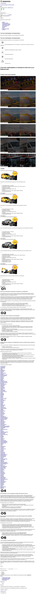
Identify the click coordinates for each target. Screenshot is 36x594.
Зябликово (2, 393)
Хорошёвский (2, 459)
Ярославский (2, 469)
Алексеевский (2, 367)
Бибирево (1, 373)
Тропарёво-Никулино (3, 454)
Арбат (1, 368)
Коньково (1, 396)
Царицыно (2, 460)
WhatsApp (3, 573)
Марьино (1, 411)
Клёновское (2, 475)
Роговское (2, 483)
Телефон (2, 572)
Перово (1, 430)
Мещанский (2, 414)
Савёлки (1, 437)
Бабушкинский (2, 370)
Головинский (2, 385)
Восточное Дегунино (3, 381)
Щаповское (2, 487)
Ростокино (2, 436)
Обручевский (2, 425)
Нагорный (2, 420)
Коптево (1, 397)
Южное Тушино (3, 467)
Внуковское (2, 471)
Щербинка (2, 488)
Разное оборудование (5, 25)
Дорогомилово (2, 389)
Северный (2, 443)
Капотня (1, 395)
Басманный (2, 371)
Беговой (1, 372)
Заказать (3, 193)
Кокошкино (2, 476)
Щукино (1, 464)
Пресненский (2, 433)
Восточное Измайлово (3, 382)
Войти (1, 15)
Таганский (2, 450)
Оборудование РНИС (5, 28)
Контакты (3, 29)
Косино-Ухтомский (3, 398)
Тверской (1, 451)
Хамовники (2, 457)
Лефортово (2, 405)
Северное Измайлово (3, 441)
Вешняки (1, 378)
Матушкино (2, 412)
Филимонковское (3, 486)
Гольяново (2, 386)
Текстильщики (2, 452)
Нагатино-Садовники (3, 418)
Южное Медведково (3, 466)
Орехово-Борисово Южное (4, 426)
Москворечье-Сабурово (4, 417)
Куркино (1, 404)
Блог (3, 583)
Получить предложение (4, 106)
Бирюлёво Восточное (3, 374)
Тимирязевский (2, 453)
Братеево (1, 377)
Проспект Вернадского (4, 434)
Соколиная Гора (2, 446)
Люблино (1, 409)
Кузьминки (2, 402)
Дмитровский (2, 388)
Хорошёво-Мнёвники (3, 458)
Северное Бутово (3, 440)
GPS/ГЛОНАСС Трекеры (6, 24)
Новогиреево (2, 422)
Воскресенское (2, 473)
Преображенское (3, 432)
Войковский (2, 380)
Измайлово (2, 394)
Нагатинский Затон (3, 419)
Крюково (1, 401)
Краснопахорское (3, 477)
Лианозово (2, 406)
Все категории (4, 26)
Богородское (2, 376)
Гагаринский (2, 384)
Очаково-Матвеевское (3, 429)
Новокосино (2, 423)
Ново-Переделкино (3, 424)
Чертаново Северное (3, 462)
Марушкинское (2, 478)
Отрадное (1, 428)
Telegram (2, 574)
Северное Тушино (3, 442)
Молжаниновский (3, 416)
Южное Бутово (2, 465)
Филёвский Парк (3, 455)
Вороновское (2, 472)
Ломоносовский (2, 407)
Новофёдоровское (3, 481)
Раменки (1, 435)
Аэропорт (1, 369)
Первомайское (2, 482)
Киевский (1, 474)
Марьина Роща (2, 410)
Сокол (1, 445)
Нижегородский (2, 421)
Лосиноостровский (3, 408)
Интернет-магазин (5, 22)
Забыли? (10, 14)
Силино (1, 444)
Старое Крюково (3, 448)
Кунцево (1, 403)
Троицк (1, 485)
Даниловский (2, 387)
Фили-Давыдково (3, 456)
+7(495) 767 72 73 (10, 7)
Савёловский (2, 438)
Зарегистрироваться (6, 15)
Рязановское (2, 484)
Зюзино (1, 392)
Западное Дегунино (3, 391)
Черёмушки (2, 461)
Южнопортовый (3, 468)
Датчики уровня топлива (6, 23)
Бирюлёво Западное (3, 375)
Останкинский (2, 427)
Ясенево (1, 470)
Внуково (1, 379)
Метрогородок (2, 413)
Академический (2, 366)
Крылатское (2, 400)
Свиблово (1, 439)
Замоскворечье (2, 390)
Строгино (1, 449)
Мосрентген (2, 480)
